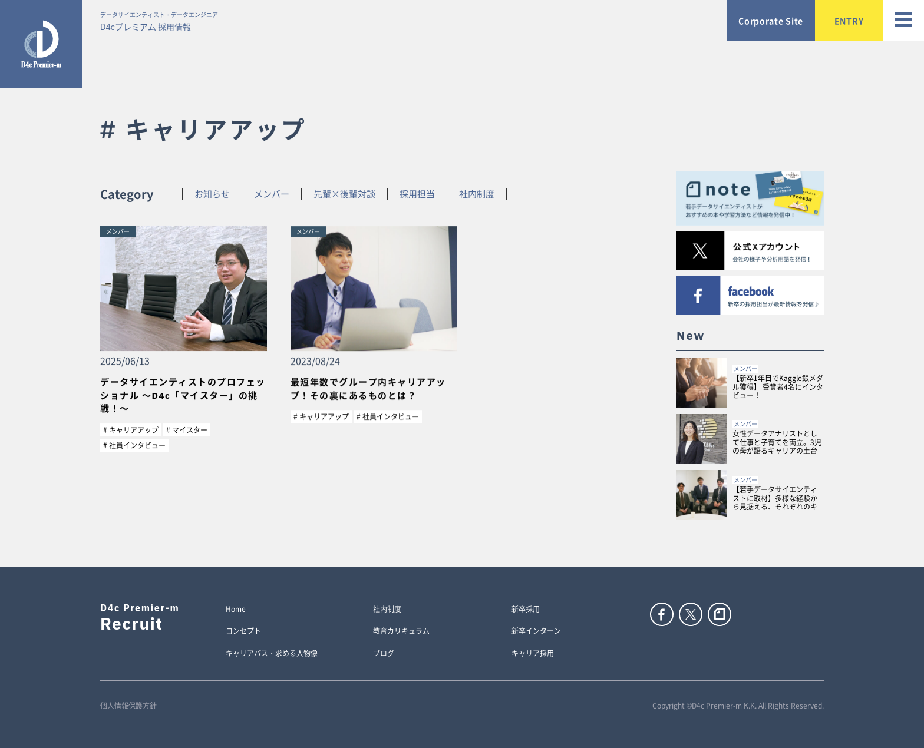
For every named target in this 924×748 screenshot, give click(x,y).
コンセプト (243, 631)
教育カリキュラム (401, 631)
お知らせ (212, 194)
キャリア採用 (533, 653)
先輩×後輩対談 (344, 194)
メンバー (271, 194)
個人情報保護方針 (128, 705)
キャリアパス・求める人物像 (272, 653)
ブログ (383, 653)
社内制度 (476, 194)
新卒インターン (536, 631)
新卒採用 (526, 609)
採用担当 (417, 194)
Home (236, 609)
